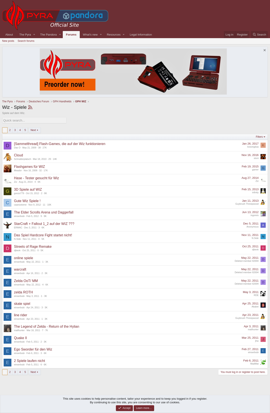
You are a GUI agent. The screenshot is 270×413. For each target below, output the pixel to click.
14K (55, 158)
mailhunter (19, 329)
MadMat (254, 363)
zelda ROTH (23, 291)
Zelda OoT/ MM (26, 280)
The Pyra (25, 34)
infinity (255, 192)
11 (44, 204)
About (9, 34)
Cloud (18, 154)
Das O (17, 147)
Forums (71, 34)
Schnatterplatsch (22, 158)
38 (39, 147)
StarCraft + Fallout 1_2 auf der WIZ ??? (44, 223)
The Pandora (48, 34)
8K (45, 192)
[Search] (259, 34)
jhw (257, 340)
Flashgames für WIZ (29, 166)
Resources (114, 34)
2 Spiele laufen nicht (29, 360)
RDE (256, 294)
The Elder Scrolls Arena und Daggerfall (44, 212)
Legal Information (141, 34)
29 (49, 158)
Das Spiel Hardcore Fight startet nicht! (43, 234)
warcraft (20, 269)
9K (45, 215)
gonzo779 (19, 192)
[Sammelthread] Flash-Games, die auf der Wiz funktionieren (59, 143)
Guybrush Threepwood (247, 203)
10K (49, 204)
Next (33, 129)
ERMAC (18, 227)
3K (46, 261)
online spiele (23, 257)
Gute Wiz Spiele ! (27, 200)
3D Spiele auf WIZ (28, 189)
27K (45, 147)
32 (40, 169)
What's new (90, 34)
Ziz (15, 181)
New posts (8, 40)
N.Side (17, 238)
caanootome (20, 204)
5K (42, 238)
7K (46, 329)
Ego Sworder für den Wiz (33, 349)
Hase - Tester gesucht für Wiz (36, 177)
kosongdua (253, 146)
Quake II (20, 337)
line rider (20, 314)
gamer (255, 169)
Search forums (26, 40)
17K (46, 169)
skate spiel (22, 303)
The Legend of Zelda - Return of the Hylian (46, 326)
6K (39, 181)
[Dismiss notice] (264, 50)
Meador (18, 169)
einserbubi (19, 215)
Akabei (255, 306)
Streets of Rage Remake (33, 246)
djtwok (17, 249)
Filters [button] (259, 136)
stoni (256, 157)
